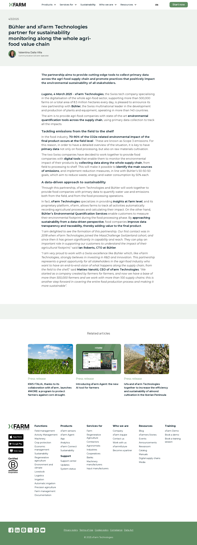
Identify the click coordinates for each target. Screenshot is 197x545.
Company (118, 430)
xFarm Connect (69, 446)
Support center (68, 461)
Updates (65, 465)
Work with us (119, 442)
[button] (49, 4)
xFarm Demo (172, 430)
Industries (92, 449)
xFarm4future (120, 446)
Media (142, 462)
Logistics (39, 475)
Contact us (118, 438)
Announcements (148, 442)
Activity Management (46, 434)
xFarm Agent (67, 434)
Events (142, 438)
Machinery (40, 438)
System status (68, 468)
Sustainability (87, 4)
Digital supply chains (149, 458)
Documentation (43, 495)
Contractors (93, 441)
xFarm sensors (68, 430)
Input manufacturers (97, 468)
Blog (141, 430)
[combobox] (157, 5)
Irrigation (39, 479)
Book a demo (172, 434)
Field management (45, 430)
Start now (179, 4)
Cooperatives (93, 453)
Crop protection (43, 442)
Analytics (65, 442)
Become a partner (122, 450)
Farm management (45, 491)
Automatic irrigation (45, 483)
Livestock (40, 471)
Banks (90, 457)
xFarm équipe (120, 434)
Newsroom (145, 446)
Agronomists (93, 445)
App (63, 438)
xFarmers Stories (147, 434)
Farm (89, 430)
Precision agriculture (45, 487)
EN (156, 4)
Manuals (143, 454)
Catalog (143, 450)
